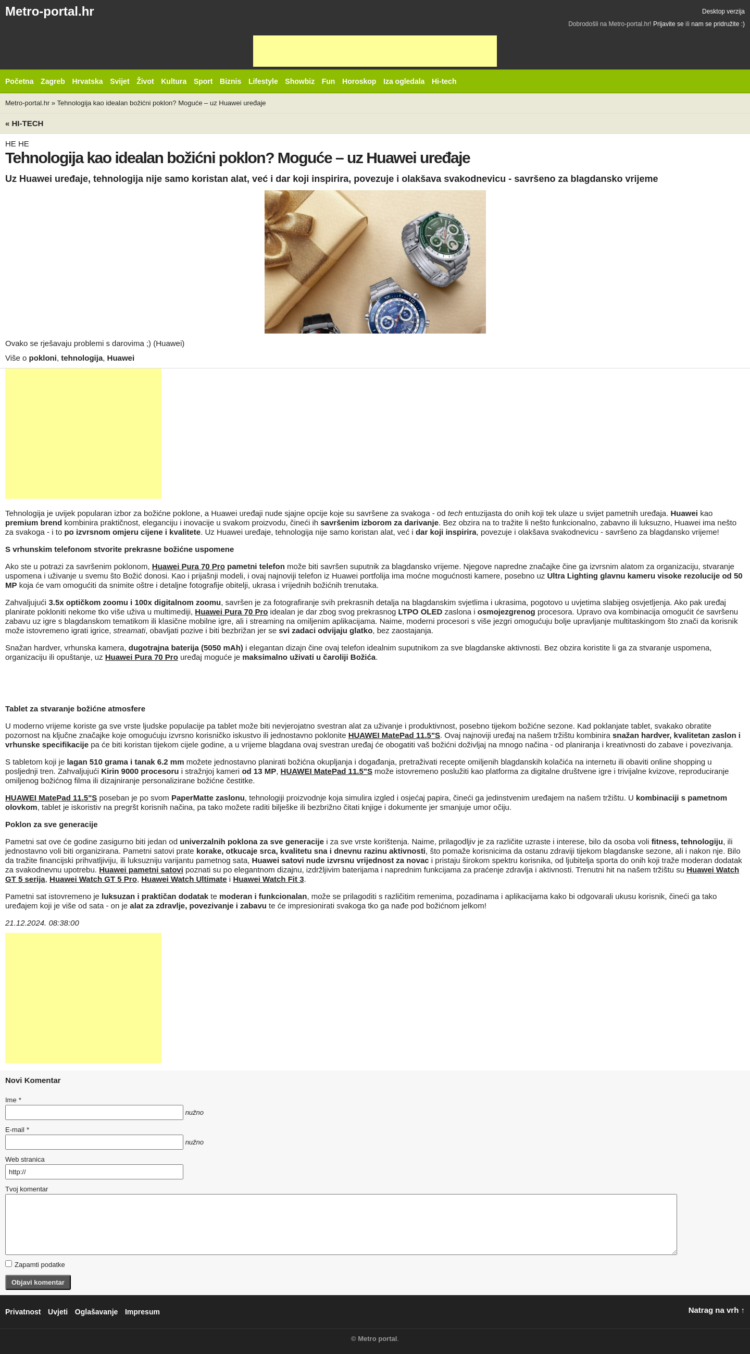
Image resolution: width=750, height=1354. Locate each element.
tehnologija (82, 357)
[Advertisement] (375, 51)
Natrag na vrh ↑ (717, 1310)
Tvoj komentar (26, 1189)
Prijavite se (668, 24)
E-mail (17, 1130)
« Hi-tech (24, 123)
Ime (13, 1100)
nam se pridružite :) (718, 24)
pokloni (43, 357)
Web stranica (25, 1159)
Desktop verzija (723, 11)
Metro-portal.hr (49, 11)
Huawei (121, 357)
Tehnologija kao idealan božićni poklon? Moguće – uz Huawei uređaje (161, 103)
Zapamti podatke (35, 1264)
